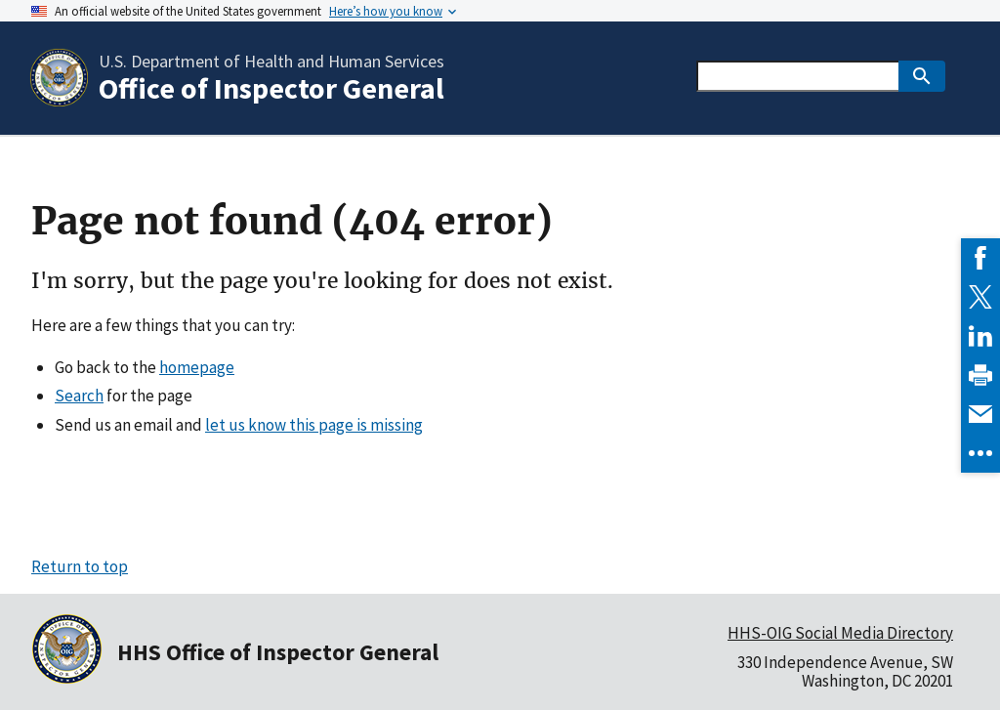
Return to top (79, 566)
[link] (980, 257)
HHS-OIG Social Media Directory (840, 633)
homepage (196, 367)
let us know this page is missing (314, 425)
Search (79, 395)
